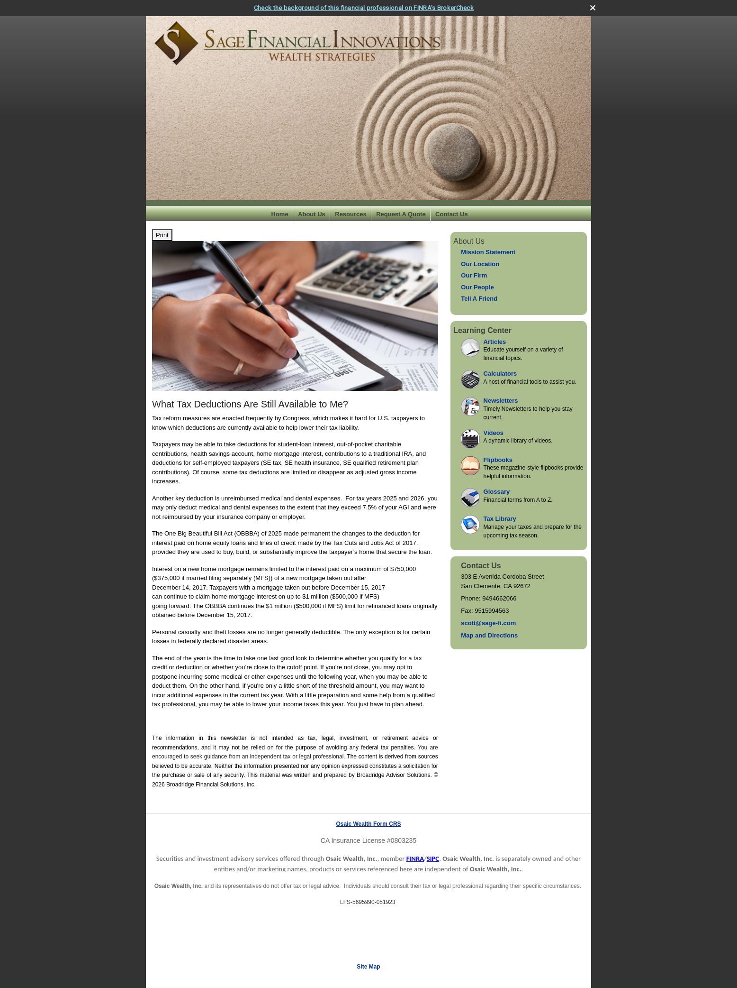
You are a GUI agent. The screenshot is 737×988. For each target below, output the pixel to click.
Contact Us (451, 214)
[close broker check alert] (593, 8)
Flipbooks (498, 459)
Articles (495, 341)
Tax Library (500, 518)
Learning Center (482, 330)
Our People (477, 287)
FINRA (415, 858)
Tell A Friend (479, 298)
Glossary (497, 491)
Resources (350, 214)
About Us (311, 214)
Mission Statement (488, 252)
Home (279, 214)
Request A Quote (401, 214)
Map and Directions (489, 635)
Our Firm (474, 275)
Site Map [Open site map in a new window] (368, 966)
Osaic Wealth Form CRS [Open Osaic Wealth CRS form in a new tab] (368, 824)
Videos (493, 432)
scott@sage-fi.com (488, 623)
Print (162, 235)
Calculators (500, 373)
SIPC (433, 858)
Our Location (480, 264)
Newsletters (501, 400)
